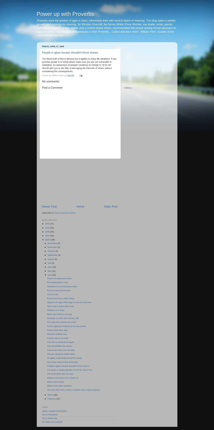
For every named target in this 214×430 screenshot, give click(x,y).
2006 (47, 240)
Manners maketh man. (57, 334)
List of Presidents (50, 415)
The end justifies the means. (60, 346)
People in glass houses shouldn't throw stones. (70, 52)
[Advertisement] (80, 182)
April (50, 275)
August (51, 259)
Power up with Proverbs (65, 14)
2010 (47, 224)
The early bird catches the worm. (62, 322)
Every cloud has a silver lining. (61, 298)
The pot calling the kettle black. (61, 354)
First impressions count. (58, 282)
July (50, 263)
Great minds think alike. (57, 330)
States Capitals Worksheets (54, 411)
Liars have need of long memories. (62, 362)
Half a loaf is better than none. (60, 306)
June (50, 267)
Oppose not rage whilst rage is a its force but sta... (69, 302)
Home (80, 206)
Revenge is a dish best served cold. (63, 318)
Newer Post (49, 206)
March (51, 395)
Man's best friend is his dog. (59, 314)
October (52, 251)
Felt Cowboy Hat (49, 418)
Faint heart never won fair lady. (61, 350)
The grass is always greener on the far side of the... (70, 370)
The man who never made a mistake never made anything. (73, 390)
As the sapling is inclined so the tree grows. (66, 326)
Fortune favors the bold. (58, 338)
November (53, 247)
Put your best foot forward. (59, 290)
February (52, 399)
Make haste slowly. (55, 382)
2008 (47, 232)
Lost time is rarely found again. (61, 342)
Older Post (111, 206)
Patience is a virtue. (56, 310)
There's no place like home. (59, 278)
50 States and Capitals (52, 422)
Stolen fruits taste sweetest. (59, 386)
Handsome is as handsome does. (62, 286)
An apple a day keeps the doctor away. (64, 358)
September (53, 255)
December (53, 243)
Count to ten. (53, 294)
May (50, 271)
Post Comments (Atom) (65, 213)
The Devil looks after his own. (60, 374)
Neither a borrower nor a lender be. (63, 378)
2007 (47, 236)
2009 (47, 228)
